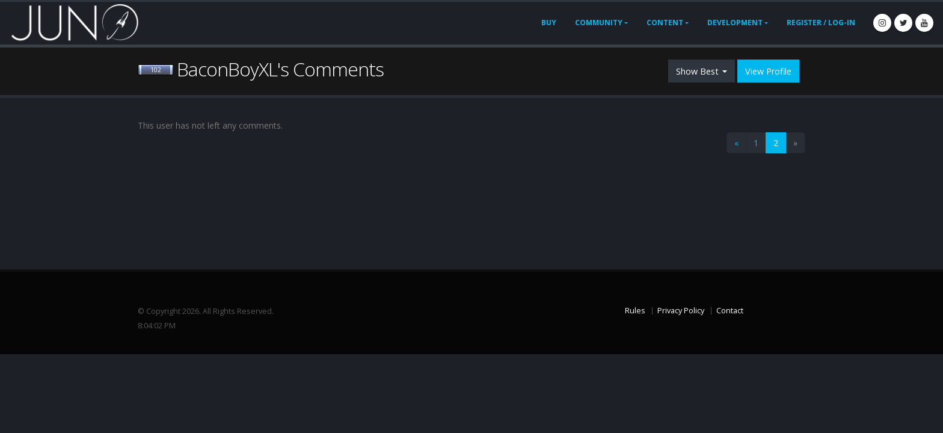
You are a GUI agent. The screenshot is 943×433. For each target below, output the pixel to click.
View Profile (768, 71)
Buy (548, 22)
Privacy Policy (680, 311)
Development (735, 22)
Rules (635, 311)
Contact (729, 311)
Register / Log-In (821, 22)
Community (598, 22)
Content (665, 22)
